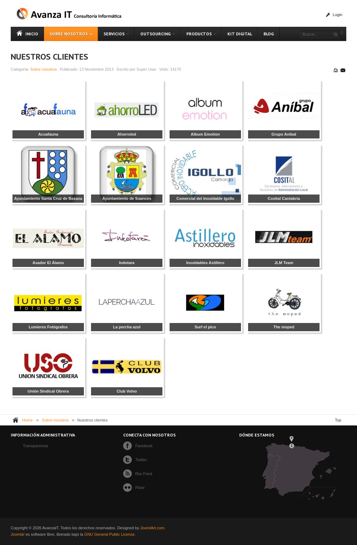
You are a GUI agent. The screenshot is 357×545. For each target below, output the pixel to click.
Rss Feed (143, 473)
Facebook (143, 446)
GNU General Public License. (110, 534)
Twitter (141, 460)
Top (338, 420)
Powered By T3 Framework (332, 531)
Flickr (140, 487)
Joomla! (18, 534)
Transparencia (35, 446)
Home (27, 420)
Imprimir (335, 69)
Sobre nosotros (43, 69)
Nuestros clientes (49, 56)
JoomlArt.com (152, 528)
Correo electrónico (342, 69)
